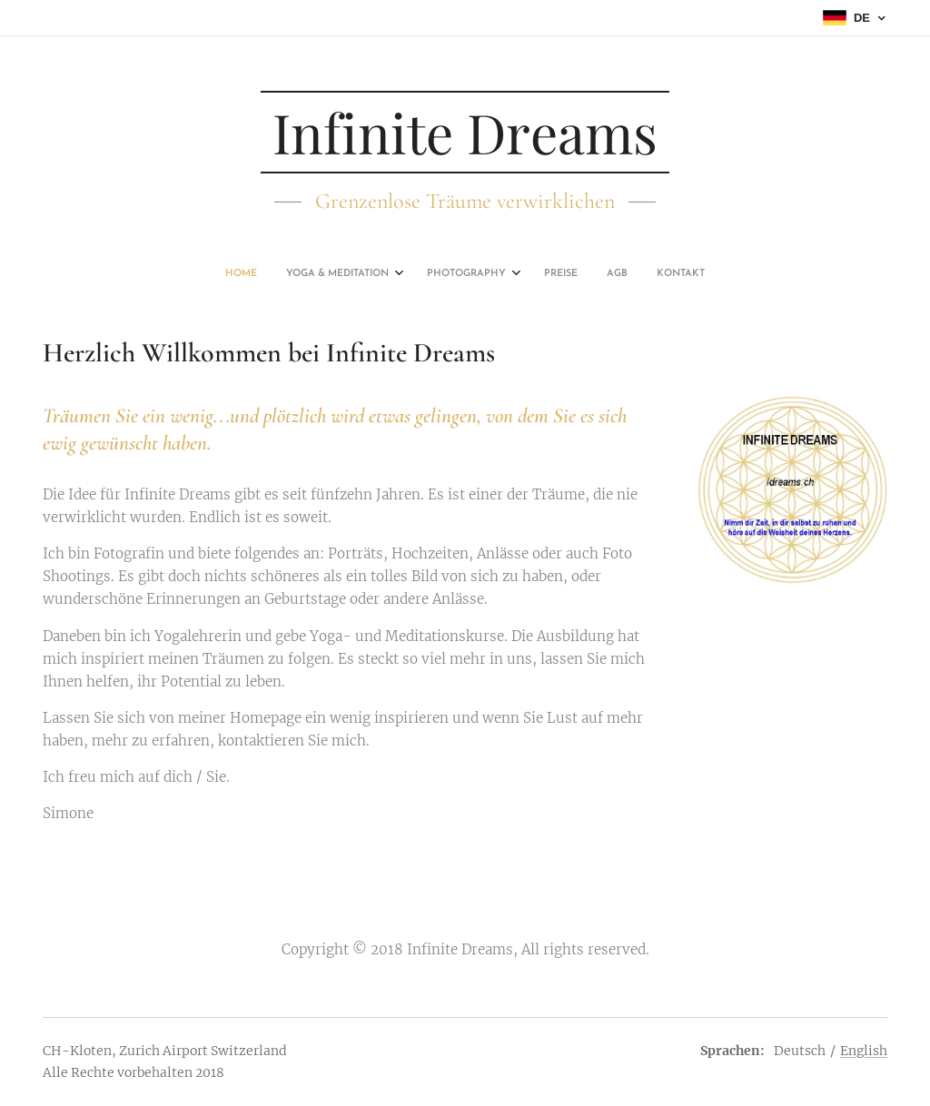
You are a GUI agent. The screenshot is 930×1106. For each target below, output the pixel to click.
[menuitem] (390, 274)
